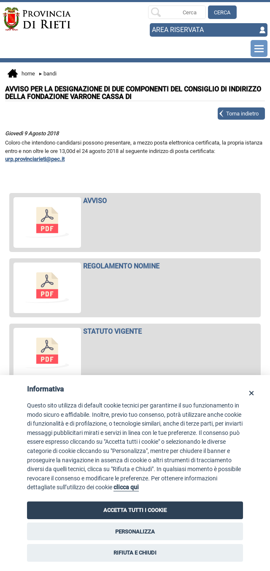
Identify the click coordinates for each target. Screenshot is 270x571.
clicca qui (126, 487)
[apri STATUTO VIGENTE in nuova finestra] (135, 331)
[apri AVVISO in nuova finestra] (135, 201)
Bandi (48, 73)
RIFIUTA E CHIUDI (135, 553)
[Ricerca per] (176, 12)
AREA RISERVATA (178, 30)
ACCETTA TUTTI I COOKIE (135, 510)
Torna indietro (242, 113)
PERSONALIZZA (135, 531)
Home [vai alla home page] (21, 74)
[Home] (29, 19)
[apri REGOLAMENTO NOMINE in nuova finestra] (135, 266)
